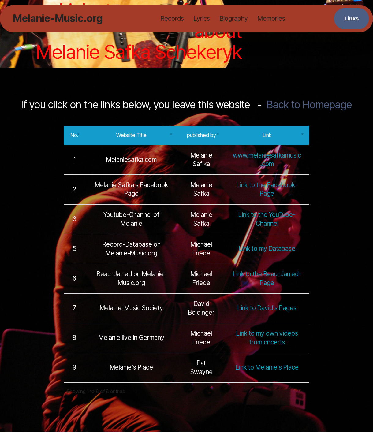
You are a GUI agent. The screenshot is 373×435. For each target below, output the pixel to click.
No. (74, 136)
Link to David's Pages (267, 311)
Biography (233, 18)
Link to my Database (267, 252)
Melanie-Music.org (58, 18)
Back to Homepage (309, 105)
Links (352, 18)
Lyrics (201, 18)
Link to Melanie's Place (267, 371)
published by (201, 136)
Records (172, 18)
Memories (271, 18)
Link (267, 136)
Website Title (131, 136)
